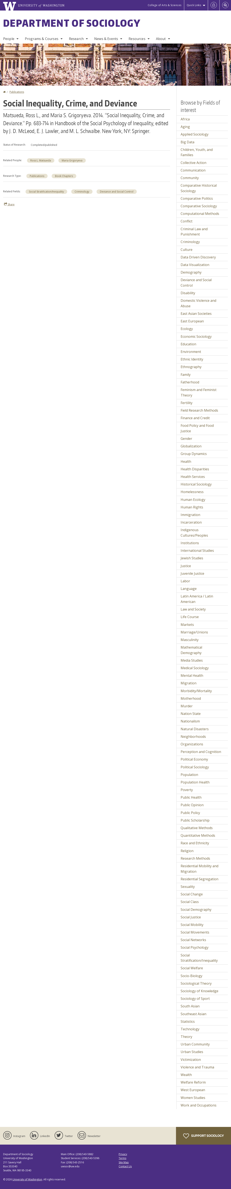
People (8, 38)
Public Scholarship (195, 820)
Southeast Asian (193, 1014)
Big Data (187, 142)
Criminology (82, 191)
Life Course (190, 616)
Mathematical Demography (191, 650)
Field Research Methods (199, 410)
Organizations (192, 744)
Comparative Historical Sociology (199, 188)
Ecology (187, 328)
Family (186, 374)
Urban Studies (192, 1051)
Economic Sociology (196, 336)
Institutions (190, 543)
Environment (191, 351)
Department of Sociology (72, 23)
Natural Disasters (195, 729)
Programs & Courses (41, 38)
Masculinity (190, 639)
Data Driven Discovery (198, 257)
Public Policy (190, 812)
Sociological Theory (196, 983)
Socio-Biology (191, 976)
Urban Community (195, 1044)
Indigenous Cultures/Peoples (194, 533)
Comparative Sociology (199, 206)
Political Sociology (195, 767)
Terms (122, 1158)
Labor (185, 581)
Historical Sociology (196, 484)
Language (189, 588)
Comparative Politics (197, 198)
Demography (191, 272)
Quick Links (194, 5)
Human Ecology (193, 499)
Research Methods (195, 858)
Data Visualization (195, 264)
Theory (186, 1036)
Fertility (186, 402)
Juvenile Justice (192, 573)
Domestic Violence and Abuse (198, 303)
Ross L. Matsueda (40, 160)
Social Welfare (192, 968)
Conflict (186, 221)
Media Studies (192, 660)
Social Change (192, 894)
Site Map (124, 1162)
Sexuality (188, 886)
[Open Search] (225, 5)
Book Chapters (64, 176)
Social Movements (195, 932)
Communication (193, 170)
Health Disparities (195, 469)
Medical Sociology (195, 668)
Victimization (191, 1059)
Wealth (186, 1074)
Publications (16, 92)
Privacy (123, 1154)
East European (192, 321)
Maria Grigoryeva (72, 160)
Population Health (195, 782)
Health (186, 461)
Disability (188, 293)
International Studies (197, 550)
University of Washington (27, 1179)
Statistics (188, 1021)
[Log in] (213, 5)
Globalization (191, 446)
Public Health (191, 797)
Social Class (190, 901)
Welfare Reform (193, 1082)
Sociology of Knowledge (199, 991)
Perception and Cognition (201, 751)
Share (9, 204)
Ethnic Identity (192, 359)
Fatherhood (190, 382)
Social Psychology (194, 947)
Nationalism (190, 721)
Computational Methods (200, 213)
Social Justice (191, 917)
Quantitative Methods (198, 835)
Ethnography (191, 366)
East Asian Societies (196, 313)
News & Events (106, 38)
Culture (186, 249)
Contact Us (125, 1166)
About (161, 38)
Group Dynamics (194, 453)
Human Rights (192, 507)
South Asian (190, 1006)
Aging (185, 126)
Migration (188, 683)
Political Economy (194, 759)
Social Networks (193, 940)
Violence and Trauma (197, 1067)
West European (193, 1090)
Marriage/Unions (194, 632)
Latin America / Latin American (197, 599)
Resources (137, 38)
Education (188, 344)
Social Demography (196, 909)
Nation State (191, 713)
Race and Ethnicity (195, 843)
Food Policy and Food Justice (197, 428)
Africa (185, 119)
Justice (186, 566)
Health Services (193, 476)
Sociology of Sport (195, 998)
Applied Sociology (194, 134)
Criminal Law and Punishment (194, 232)
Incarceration (191, 522)
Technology (190, 1029)
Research (76, 38)
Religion (187, 851)
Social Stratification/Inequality (46, 191)
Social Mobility (192, 924)
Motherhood (191, 698)
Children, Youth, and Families (197, 152)
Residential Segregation (199, 879)
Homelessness (192, 491)
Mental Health (192, 675)
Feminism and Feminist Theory (198, 392)
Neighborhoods (193, 736)
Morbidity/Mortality (196, 691)
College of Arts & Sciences (164, 5)
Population (189, 774)
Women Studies (193, 1097)
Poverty (187, 789)
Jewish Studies (192, 558)
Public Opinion (192, 805)
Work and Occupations (198, 1105)
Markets (187, 624)
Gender (186, 438)
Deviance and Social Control (116, 191)
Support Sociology (203, 1136)
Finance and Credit (195, 418)
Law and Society (193, 609)
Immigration (190, 514)
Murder (187, 706)
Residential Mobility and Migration (199, 869)
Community (190, 178)
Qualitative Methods (197, 828)
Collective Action (193, 162)
